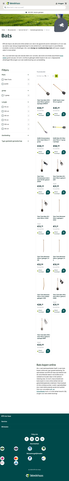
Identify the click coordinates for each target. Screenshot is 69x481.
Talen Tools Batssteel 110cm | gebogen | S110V (59, 218)
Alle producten (12, 30)
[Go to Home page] (13, 3)
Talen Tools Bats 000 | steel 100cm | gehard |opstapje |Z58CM (43, 101)
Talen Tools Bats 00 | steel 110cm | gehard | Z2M (59, 178)
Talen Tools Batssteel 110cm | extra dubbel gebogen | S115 (43, 296)
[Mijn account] (59, 3)
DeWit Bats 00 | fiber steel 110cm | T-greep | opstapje (59, 139)
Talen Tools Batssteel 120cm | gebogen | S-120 (43, 258)
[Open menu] (4, 3)
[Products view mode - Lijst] (53, 76)
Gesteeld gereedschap (36, 30)
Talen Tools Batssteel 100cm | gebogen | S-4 (59, 258)
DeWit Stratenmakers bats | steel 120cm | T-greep (43, 139)
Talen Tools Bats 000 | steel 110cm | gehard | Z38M (59, 296)
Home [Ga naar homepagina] (3, 30)
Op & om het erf (23, 30)
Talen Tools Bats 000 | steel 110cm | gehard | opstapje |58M (43, 336)
